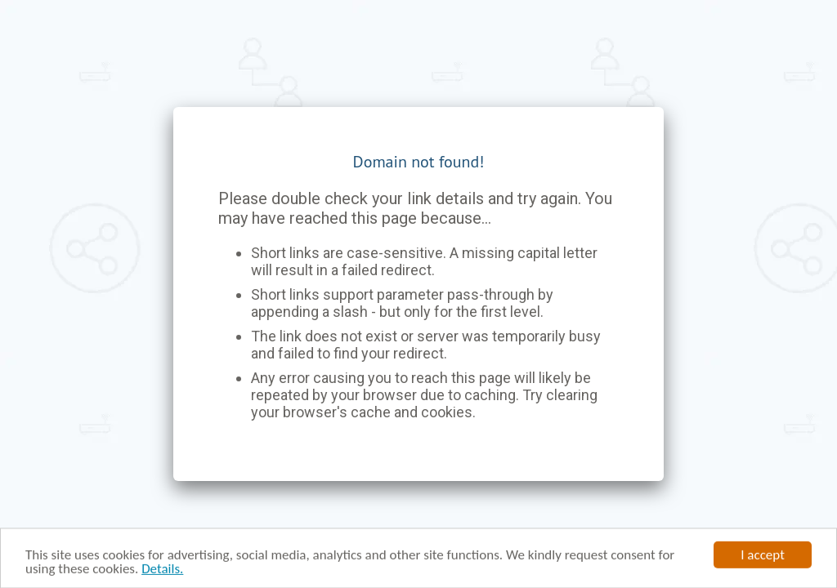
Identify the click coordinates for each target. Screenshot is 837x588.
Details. (162, 569)
